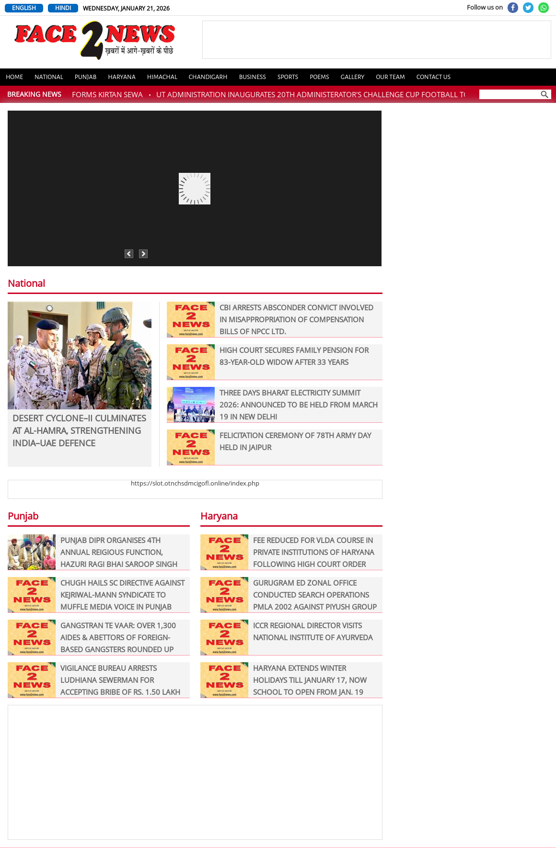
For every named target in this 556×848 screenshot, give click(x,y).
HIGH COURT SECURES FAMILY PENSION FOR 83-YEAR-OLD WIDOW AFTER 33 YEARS (268, 362)
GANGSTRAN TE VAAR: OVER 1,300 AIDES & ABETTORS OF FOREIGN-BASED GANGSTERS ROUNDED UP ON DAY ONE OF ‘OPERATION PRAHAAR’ (92, 638)
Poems (319, 77)
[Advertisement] (195, 772)
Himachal (162, 77)
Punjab (86, 77)
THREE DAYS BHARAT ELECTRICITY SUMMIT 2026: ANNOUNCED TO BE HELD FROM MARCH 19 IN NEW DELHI (272, 405)
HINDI (63, 8)
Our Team (390, 77)
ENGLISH (24, 8)
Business (252, 77)
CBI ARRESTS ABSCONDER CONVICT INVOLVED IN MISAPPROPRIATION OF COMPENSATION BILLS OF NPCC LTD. (270, 320)
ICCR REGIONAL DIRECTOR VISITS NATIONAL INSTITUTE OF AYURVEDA (286, 638)
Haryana (122, 77)
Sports (288, 77)
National (49, 77)
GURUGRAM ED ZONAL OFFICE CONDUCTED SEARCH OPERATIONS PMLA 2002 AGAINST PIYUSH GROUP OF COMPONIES (288, 595)
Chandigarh (208, 77)
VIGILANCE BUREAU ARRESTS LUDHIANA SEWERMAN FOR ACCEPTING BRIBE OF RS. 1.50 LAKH (94, 680)
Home (14, 77)
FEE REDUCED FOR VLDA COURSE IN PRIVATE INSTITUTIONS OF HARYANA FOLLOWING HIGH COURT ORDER (287, 552)
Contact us (434, 77)
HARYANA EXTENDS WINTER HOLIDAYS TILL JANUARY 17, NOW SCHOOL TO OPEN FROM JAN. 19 (283, 680)
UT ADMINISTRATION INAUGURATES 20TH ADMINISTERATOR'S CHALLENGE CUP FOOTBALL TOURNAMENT (337, 94)
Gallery (353, 77)
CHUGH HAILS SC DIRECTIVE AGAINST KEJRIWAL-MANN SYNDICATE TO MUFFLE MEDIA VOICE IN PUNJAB (96, 595)
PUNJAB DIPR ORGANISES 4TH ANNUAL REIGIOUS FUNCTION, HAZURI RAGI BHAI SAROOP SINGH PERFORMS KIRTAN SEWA (92, 552)
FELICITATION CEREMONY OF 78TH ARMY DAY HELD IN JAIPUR (269, 447)
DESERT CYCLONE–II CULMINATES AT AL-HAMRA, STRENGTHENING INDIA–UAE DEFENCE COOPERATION (79, 429)
